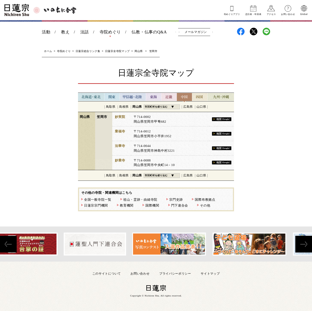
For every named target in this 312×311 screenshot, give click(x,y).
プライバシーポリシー (175, 273)
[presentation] (8, 244)
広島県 (188, 106)
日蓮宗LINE (266, 31)
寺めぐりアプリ (232, 14)
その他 (205, 205)
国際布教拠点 (205, 199)
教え (65, 32)
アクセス (271, 14)
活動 (46, 32)
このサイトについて (106, 273)
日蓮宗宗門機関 (96, 205)
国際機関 (152, 205)
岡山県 (139, 51)
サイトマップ (210, 273)
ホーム (48, 51)
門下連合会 (179, 205)
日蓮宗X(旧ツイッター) (253, 31)
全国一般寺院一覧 (97, 199)
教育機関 (126, 205)
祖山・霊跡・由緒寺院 (140, 199)
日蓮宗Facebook (241, 31)
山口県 (201, 106)
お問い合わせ (288, 14)
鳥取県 (110, 106)
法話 (84, 32)
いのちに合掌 (60, 10)
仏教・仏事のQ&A (149, 32)
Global (304, 14)
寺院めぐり (110, 32)
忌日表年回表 (253, 14)
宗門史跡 (176, 199)
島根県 (124, 106)
